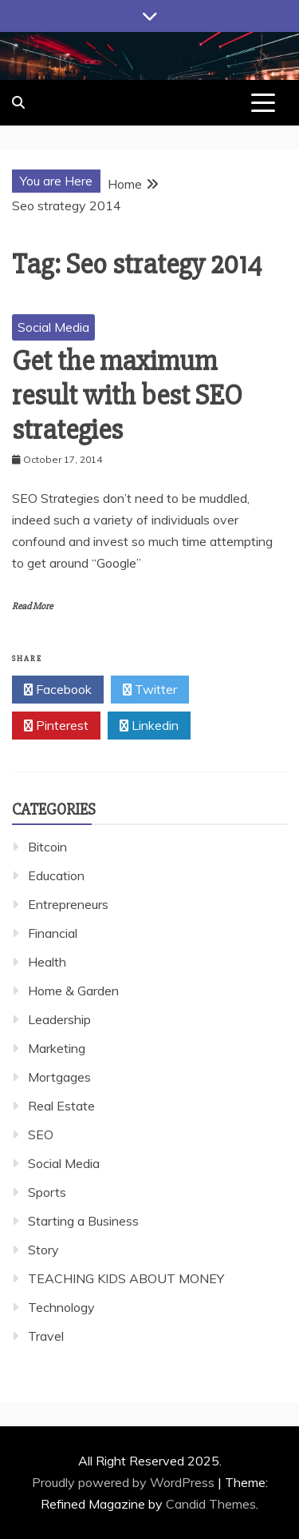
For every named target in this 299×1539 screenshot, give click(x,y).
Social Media (53, 327)
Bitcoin (47, 847)
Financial (52, 933)
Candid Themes (211, 1504)
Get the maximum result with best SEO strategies (127, 396)
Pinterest (56, 726)
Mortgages (59, 1077)
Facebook (58, 690)
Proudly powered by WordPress (125, 1482)
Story (43, 1250)
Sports (47, 1192)
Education (56, 875)
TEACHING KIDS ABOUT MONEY (126, 1278)
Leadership (59, 1019)
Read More (32, 606)
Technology (61, 1307)
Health (47, 962)
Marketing (56, 1048)
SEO (40, 1134)
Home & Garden (73, 991)
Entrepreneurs (68, 904)
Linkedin (149, 726)
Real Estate (61, 1106)
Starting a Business (83, 1221)
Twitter (150, 690)
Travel (46, 1336)
